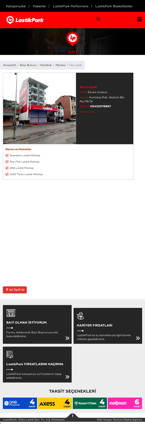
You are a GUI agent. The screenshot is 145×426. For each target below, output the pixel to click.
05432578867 (100, 106)
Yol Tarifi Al (14, 290)
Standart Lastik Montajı (23, 155)
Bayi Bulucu (28, 65)
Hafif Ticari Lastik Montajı (24, 174)
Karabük (46, 65)
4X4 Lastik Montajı (20, 168)
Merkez (61, 65)
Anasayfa (9, 65)
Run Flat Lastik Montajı (22, 161)
